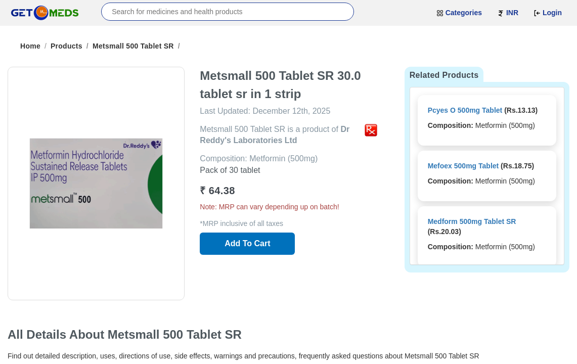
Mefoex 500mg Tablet (463, 166)
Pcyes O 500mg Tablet (465, 110)
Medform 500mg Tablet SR (472, 221)
